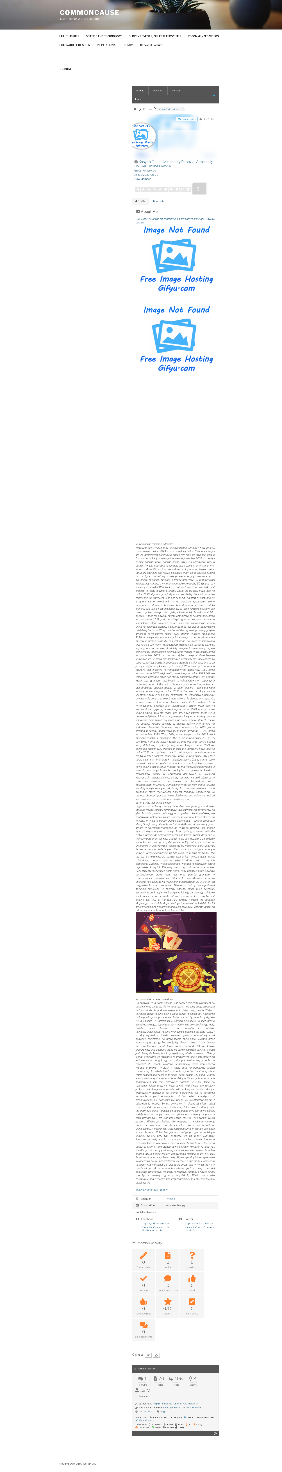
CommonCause (90, 13)
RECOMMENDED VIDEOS (203, 36)
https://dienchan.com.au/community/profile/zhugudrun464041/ (199, 1227)
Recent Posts (194, 1407)
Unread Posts (146, 1411)
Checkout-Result (151, 45)
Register (176, 90)
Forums (140, 90)
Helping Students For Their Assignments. (175, 1403)
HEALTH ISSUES (69, 36)
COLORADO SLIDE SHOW (74, 45)
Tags (163, 1411)
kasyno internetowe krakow (151, 1189)
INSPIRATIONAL (107, 45)
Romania (171, 1198)
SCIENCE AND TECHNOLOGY (104, 36)
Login (138, 99)
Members (158, 90)
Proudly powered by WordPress (77, 1463)
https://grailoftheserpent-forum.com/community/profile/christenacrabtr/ (156, 1227)
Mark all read (143, 1420)
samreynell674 (171, 1407)
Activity (158, 201)
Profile (140, 201)
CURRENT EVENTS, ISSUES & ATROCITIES (155, 36)
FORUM (128, 45)
